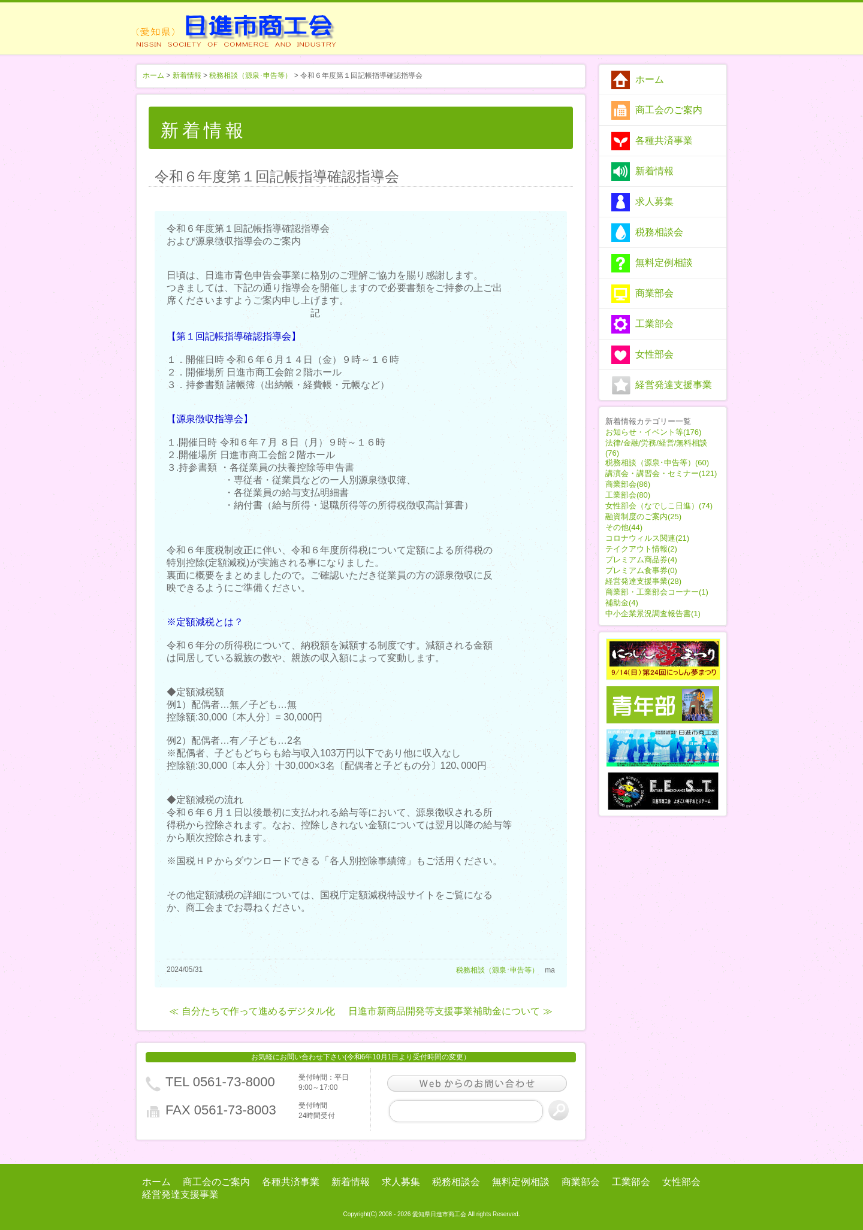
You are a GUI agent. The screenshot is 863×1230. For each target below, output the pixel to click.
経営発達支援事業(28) (643, 581)
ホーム (649, 79)
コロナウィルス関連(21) (647, 538)
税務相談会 (659, 232)
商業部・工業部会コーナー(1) (656, 591)
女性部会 (654, 354)
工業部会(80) (627, 494)
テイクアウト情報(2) (641, 548)
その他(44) (623, 527)
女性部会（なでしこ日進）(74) (659, 505)
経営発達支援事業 (673, 385)
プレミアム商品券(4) (641, 559)
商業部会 (654, 293)
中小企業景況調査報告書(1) (653, 613)
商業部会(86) (627, 484)
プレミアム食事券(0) (641, 570)
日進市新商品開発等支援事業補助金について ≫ (450, 1011)
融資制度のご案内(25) (643, 516)
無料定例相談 (664, 262)
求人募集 (654, 201)
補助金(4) (621, 602)
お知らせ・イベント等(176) (653, 432)
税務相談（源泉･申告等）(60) (657, 462)
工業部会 (654, 324)
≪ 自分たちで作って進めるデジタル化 (251, 1011)
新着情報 (654, 171)
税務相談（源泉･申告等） (250, 75)
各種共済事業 (664, 140)
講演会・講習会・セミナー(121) (661, 473)
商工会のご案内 (668, 110)
